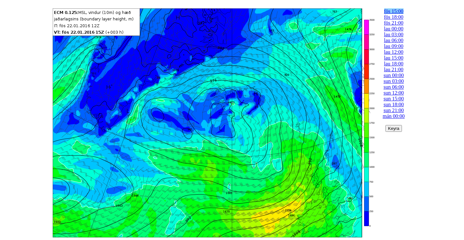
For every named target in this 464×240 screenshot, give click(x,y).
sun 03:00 (393, 81)
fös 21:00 (394, 23)
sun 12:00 (393, 93)
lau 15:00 (394, 58)
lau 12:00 (394, 52)
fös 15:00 (394, 11)
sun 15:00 (393, 98)
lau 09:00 (394, 46)
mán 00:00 (394, 116)
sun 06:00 (393, 87)
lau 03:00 (394, 34)
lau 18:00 (394, 63)
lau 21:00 (394, 69)
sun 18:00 (393, 104)
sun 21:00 (393, 110)
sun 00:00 (393, 75)
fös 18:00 (394, 17)
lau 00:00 (394, 28)
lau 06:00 (394, 40)
